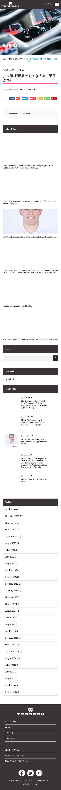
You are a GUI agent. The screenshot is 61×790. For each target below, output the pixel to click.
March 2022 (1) (12, 577)
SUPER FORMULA (14, 755)
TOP (4, 59)
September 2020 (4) (13, 651)
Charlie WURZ (12, 750)
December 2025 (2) (13, 516)
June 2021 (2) (11, 617)
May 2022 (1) (11, 563)
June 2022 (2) (11, 557)
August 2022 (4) (12, 543)
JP (45, 4)
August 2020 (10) (13, 658)
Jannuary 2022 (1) (13, 590)
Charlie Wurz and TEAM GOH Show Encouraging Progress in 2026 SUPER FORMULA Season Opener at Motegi (34, 404)
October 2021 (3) (12, 604)
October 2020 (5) (12, 645)
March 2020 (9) (12, 692)
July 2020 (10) (11, 665)
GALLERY (10, 738)
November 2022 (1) (13, 523)
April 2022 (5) (11, 570)
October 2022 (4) (12, 529)
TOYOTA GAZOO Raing (16, 761)
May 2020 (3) (11, 678)
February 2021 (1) (13, 638)
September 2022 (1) (13, 536)
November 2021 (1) (13, 597)
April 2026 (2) (11, 509)
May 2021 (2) (11, 624)
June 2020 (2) (11, 672)
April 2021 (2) (11, 631)
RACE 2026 (10, 721)
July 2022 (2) (11, 550)
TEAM (8, 727)
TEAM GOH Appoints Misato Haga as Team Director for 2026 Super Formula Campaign (33, 422)
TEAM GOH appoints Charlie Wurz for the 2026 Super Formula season (34, 441)
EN (50, 4)
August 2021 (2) (12, 611)
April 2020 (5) (11, 685)
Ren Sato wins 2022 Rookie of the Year (34, 480)
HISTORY (9, 733)
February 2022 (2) (13, 584)
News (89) (9, 379)
